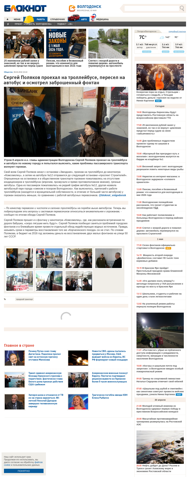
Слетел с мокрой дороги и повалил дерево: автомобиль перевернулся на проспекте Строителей (158, 231)
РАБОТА (34, 19)
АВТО (77, 19)
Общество (8, 72)
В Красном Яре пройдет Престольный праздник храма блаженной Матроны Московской (159, 271)
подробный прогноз (177, 31)
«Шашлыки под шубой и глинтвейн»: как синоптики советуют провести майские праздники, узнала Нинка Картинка (160, 391)
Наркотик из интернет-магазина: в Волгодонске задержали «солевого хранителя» (158, 179)
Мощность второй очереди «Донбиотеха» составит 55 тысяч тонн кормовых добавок (157, 258)
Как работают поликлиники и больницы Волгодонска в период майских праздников (159, 218)
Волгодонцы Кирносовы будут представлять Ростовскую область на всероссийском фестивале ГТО (157, 115)
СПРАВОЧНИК (57, 19)
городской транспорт (24, 299)
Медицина (100, 19)
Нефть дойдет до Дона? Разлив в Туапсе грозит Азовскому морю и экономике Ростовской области (157, 468)
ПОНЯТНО (24, 471)
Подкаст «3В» (65, 24)
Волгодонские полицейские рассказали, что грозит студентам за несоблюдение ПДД (156, 205)
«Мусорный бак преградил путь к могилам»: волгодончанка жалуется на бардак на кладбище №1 (157, 156)
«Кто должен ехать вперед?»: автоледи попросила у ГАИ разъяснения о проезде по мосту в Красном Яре (159, 284)
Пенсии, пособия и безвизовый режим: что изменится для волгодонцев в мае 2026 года (159, 192)
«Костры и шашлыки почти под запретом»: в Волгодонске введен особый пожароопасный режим (159, 368)
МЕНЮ (17, 19)
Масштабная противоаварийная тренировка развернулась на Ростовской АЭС (159, 421)
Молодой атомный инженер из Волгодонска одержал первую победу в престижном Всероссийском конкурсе (158, 409)
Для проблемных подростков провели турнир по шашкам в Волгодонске (155, 143)
